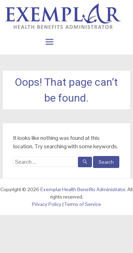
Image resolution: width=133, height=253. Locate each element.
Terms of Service (83, 204)
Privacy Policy (46, 204)
